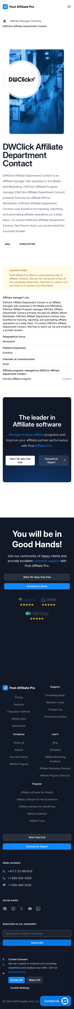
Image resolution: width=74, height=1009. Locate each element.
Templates (55, 749)
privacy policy (16, 971)
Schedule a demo (37, 586)
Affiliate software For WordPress (37, 806)
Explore (67, 378)
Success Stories (19, 756)
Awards (19, 749)
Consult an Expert (55, 460)
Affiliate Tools (37, 820)
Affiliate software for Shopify (37, 792)
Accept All (16, 979)
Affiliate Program (47, 186)
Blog (55, 742)
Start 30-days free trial (37, 577)
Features (19, 704)
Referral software (37, 813)
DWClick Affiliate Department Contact (25, 26)
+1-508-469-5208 (19, 885)
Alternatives (19, 725)
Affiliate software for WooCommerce (37, 799)
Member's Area (55, 702)
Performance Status (55, 716)
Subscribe (37, 942)
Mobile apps (19, 718)
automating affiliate (21, 214)
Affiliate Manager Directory (25, 20)
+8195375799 (27, 244)
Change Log (55, 709)
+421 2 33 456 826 (20, 871)
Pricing (19, 697)
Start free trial (37, 837)
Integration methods (18, 711)
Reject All (34, 979)
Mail (7, 244)
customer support (47, 561)
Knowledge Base (55, 695)
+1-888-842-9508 (20, 878)
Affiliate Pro (43, 446)
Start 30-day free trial (20, 460)
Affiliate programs (13, 370)
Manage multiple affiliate (26, 434)
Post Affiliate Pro (18, 275)
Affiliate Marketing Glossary (55, 768)
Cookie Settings (19, 987)
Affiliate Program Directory (55, 775)
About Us (19, 742)
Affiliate (20, 175)
